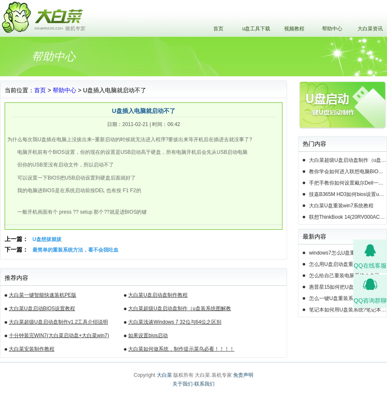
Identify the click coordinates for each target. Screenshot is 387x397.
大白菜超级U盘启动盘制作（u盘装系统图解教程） (179, 310)
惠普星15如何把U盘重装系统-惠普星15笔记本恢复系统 (348, 287)
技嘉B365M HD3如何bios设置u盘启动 (348, 194)
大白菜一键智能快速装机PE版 (42, 295)
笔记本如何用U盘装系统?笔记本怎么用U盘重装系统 (348, 310)
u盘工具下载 (256, 29)
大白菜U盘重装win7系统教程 (341, 206)
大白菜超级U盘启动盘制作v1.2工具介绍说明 (58, 322)
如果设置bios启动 (148, 335)
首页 (218, 29)
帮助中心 (332, 29)
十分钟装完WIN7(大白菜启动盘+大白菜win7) (59, 335)
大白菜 (164, 375)
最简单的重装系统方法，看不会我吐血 (75, 250)
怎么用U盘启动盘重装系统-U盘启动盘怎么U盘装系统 (348, 264)
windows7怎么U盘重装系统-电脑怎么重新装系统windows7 (348, 253)
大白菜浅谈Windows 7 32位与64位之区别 (174, 322)
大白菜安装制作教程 (31, 349)
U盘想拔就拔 (47, 239)
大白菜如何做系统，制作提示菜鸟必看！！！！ (181, 349)
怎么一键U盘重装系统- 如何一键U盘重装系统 (348, 298)
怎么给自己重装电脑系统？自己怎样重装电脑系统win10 (348, 276)
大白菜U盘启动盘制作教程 (158, 295)
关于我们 (182, 384)
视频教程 (294, 29)
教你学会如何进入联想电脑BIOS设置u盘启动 (348, 171)
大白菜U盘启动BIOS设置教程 (42, 308)
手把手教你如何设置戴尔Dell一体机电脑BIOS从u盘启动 (348, 183)
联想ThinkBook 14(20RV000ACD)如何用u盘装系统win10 (348, 217)
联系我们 (204, 384)
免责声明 (243, 375)
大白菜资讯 (370, 29)
